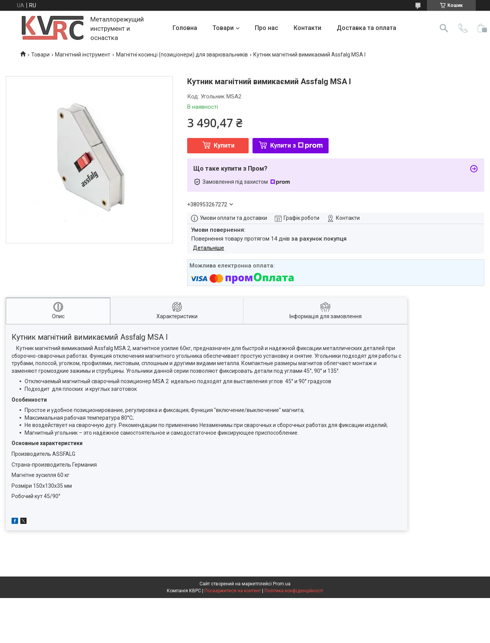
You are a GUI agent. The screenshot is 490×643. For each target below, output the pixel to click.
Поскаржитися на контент (232, 590)
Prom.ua (282, 584)
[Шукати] (444, 28)
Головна (185, 28)
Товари (223, 28)
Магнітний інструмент (82, 55)
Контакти (307, 28)
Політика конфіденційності (293, 590)
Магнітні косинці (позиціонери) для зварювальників (182, 55)
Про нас (266, 28)
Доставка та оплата (366, 28)
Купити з (296, 145)
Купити (224, 145)
